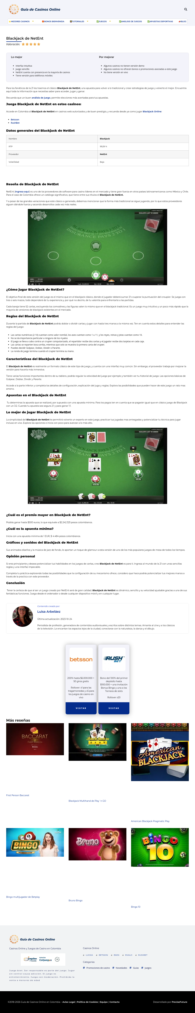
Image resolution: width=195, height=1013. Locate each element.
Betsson (15, 119)
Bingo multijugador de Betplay (23, 897)
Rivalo (128, 955)
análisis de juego (41, 97)
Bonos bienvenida (54, 21)
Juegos (103, 21)
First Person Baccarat (17, 795)
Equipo (104, 1002)
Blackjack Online (152, 111)
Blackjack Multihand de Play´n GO (87, 801)
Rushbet (142, 955)
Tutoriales (78, 21)
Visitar (81, 708)
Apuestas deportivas (161, 21)
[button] (185, 9)
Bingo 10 (135, 906)
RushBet (15, 122)
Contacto (114, 1002)
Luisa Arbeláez (49, 611)
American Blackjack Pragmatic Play (150, 821)
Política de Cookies (87, 1002)
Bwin (116, 955)
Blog (183, 21)
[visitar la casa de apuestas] (81, 660)
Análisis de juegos (131, 21)
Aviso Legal (68, 1002)
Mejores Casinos (20, 21)
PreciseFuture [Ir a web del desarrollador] (179, 1002)
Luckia (89, 955)
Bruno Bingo (75, 900)
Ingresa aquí (22, 191)
